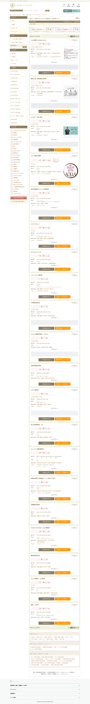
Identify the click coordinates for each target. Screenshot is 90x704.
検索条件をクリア (68, 21)
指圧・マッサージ (15, 60)
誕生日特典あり (16, 143)
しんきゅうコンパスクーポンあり (19, 130)
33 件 (49, 44)
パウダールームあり (17, 193)
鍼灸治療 (13, 53)
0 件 (47, 306)
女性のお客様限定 (16, 159)
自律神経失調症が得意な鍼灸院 (69, 658)
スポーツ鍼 (14, 63)
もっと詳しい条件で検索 (18, 201)
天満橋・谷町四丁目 (48, 637)
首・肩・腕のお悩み (19, 74)
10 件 (49, 227)
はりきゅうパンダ (36, 252)
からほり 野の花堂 (36, 117)
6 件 (47, 279)
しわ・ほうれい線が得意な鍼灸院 (66, 660)
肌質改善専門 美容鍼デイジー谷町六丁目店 (43, 478)
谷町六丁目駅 (32, 24)
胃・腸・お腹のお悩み (19, 112)
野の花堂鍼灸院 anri (37, 424)
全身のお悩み (19, 91)
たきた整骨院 (35, 390)
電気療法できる (16, 170)
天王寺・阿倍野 (34, 639)
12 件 (49, 582)
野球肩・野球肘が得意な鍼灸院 (57, 664)
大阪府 (19, 24)
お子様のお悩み (19, 95)
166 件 (49, 160)
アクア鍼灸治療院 (36, 155)
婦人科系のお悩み (19, 88)
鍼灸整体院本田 (35, 555)
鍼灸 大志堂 (35, 604)
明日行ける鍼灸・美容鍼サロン (18, 42)
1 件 (49, 428)
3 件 (49, 452)
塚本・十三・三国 (69, 637)
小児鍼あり (15, 168)
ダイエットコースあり (17, 175)
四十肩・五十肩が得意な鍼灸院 (37, 658)
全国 (19, 20)
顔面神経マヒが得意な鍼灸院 (62, 662)
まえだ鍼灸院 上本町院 (38, 578)
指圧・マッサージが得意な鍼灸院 (60, 647)
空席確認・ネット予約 (62, 72)
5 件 (49, 255)
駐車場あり (15, 166)
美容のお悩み (19, 84)
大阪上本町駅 (39, 233)
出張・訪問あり (16, 157)
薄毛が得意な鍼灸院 (35, 664)
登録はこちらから (64, 673)
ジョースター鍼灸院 (36, 275)
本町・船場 (62, 639)
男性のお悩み (19, 119)
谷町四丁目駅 (44, 166)
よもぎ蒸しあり (16, 188)
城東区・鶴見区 (50, 639)
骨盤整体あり (15, 177)
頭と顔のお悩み (19, 71)
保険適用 (15, 132)
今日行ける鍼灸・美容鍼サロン (18, 38)
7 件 (49, 193)
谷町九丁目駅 (44, 49)
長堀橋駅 (47, 282)
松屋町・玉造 (39, 637)
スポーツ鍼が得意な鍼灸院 (36, 649)
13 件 (49, 121)
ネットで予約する (62, 183)
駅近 (14, 146)
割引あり (15, 148)
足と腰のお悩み (19, 77)
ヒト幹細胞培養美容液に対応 (18, 186)
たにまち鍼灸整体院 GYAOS (39, 334)
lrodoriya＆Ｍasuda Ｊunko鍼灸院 (40, 527)
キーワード (25, 10)
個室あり (15, 164)
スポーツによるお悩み (19, 102)
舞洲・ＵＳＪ (42, 639)
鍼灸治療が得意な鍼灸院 (36, 647)
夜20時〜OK (15, 152)
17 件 (48, 82)
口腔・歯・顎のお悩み (19, 109)
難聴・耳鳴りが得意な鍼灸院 (36, 662)
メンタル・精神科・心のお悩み (19, 115)
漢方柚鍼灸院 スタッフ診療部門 (40, 189)
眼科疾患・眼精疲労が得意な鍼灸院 (38, 660)
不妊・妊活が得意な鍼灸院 (50, 662)
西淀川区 (33, 637)
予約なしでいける (16, 150)
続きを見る (54, 62)
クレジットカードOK (17, 137)
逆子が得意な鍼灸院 (45, 664)
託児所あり (15, 134)
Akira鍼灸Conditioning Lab (38, 40)
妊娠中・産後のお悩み (19, 98)
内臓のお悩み (19, 81)
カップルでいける (16, 155)
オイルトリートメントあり (18, 173)
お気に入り (74, 40)
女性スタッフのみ (16, 161)
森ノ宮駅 (41, 399)
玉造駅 (43, 343)
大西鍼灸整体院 (35, 302)
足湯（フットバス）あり (18, 184)
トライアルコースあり (17, 141)
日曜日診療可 (15, 139)
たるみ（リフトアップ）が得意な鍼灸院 (53, 658)
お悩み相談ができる (17, 182)
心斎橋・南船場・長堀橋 (58, 637)
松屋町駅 (49, 49)
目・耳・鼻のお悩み (19, 105)
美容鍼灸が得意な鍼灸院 (47, 647)
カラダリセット (35, 224)
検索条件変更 (76, 21)
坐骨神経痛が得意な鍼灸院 (52, 660)
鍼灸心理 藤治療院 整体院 (38, 78)
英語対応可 (15, 191)
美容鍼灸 (13, 56)
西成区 (56, 639)
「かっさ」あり (16, 179)
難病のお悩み (19, 122)
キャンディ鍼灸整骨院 (37, 449)
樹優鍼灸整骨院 (35, 504)
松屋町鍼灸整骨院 (36, 365)
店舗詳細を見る (46, 72)
